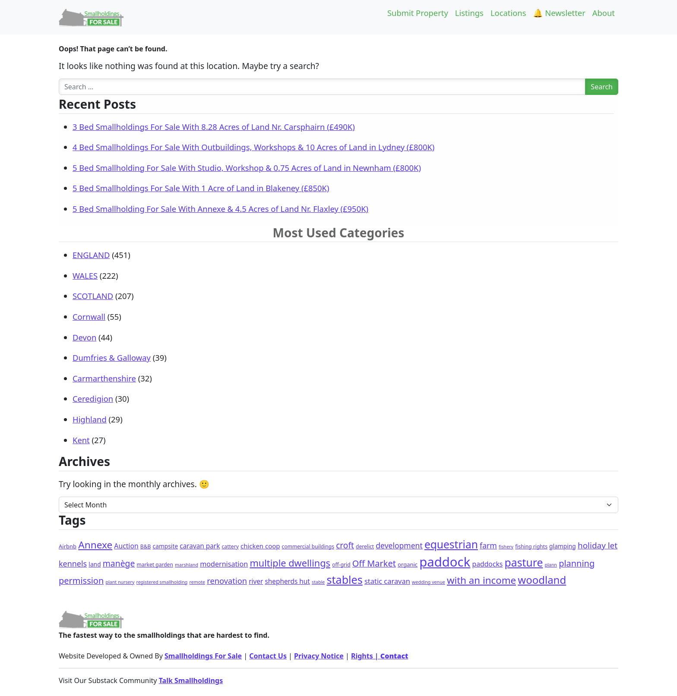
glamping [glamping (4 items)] (562, 546)
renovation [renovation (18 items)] (227, 580)
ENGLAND (91, 254)
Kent (81, 440)
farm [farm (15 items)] (488, 545)
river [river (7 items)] (256, 581)
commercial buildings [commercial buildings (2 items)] (308, 546)
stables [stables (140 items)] (344, 579)
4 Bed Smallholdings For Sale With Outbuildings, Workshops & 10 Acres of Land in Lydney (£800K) (253, 147)
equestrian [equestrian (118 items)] (451, 544)
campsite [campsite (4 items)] (165, 546)
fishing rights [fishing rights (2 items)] (531, 546)
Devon (84, 337)
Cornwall (89, 316)
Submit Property (417, 12)
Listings (469, 12)
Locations (508, 12)
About (603, 12)
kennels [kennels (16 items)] (73, 563)
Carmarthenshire (104, 378)
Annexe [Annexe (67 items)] (95, 544)
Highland (90, 419)
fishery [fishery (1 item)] (506, 547)
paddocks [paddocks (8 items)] (487, 564)
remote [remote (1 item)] (197, 582)
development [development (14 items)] (399, 545)
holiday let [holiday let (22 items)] (597, 545)
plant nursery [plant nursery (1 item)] (119, 582)
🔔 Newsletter (559, 12)
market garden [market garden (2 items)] (155, 564)
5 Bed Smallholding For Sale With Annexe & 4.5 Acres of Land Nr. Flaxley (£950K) (220, 208)
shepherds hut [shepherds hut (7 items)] (287, 581)
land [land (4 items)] (95, 564)
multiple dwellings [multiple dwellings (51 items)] (290, 563)
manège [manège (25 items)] (119, 563)
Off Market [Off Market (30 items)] (374, 563)
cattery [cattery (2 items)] (230, 546)
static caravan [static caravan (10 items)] (387, 581)
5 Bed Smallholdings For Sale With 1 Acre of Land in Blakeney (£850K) (201, 188)
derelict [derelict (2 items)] (365, 546)
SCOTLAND (93, 295)
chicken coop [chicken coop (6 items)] (260, 546)
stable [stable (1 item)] (318, 582)
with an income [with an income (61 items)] (481, 580)
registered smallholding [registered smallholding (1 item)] (162, 582)
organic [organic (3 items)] (408, 564)
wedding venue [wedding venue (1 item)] (428, 582)
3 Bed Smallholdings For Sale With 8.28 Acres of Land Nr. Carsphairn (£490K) (214, 126)
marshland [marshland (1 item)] (186, 565)
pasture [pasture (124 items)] (524, 562)
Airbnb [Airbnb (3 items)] (67, 546)
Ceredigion (93, 398)
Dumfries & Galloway (112, 357)
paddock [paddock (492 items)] (444, 561)
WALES (85, 275)
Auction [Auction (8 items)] (126, 546)
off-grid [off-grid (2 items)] (341, 564)
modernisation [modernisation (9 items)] (224, 564)
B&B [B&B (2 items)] (145, 546)
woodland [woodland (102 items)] (542, 580)
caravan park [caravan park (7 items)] (200, 546)
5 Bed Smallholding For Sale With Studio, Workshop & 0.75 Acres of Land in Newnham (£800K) (247, 167)
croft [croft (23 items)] (345, 545)
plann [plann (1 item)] (551, 565)
